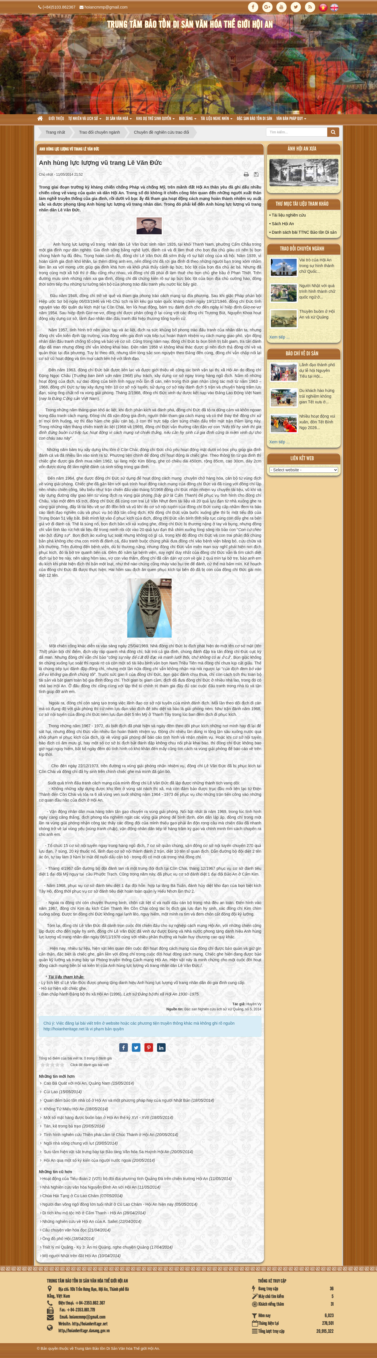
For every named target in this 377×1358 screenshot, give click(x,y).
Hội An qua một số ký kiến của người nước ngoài (87, 1160)
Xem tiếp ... (279, 337)
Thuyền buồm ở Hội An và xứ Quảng (317, 314)
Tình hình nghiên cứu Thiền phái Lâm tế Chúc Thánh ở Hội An (99, 1134)
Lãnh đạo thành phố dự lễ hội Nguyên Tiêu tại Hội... (317, 370)
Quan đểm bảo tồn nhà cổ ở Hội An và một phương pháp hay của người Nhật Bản (117, 1100)
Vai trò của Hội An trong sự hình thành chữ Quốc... (316, 266)
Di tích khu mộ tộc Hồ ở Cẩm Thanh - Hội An (82, 1213)
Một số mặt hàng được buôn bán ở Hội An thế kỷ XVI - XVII (96, 1117)
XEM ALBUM (304, 174)
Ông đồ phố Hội (56, 1238)
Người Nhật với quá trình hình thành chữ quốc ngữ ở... (317, 291)
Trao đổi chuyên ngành (302, 249)
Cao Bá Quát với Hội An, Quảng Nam (77, 1083)
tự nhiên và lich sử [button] (85, 120)
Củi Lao (51, 1091)
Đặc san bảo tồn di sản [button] (254, 119)
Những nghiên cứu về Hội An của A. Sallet (80, 1221)
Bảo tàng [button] (188, 120)
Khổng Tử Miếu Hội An (64, 1109)
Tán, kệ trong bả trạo (62, 1126)
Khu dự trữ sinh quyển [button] (155, 120)
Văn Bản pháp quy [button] (291, 120)
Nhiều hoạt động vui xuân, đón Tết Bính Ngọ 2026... (317, 422)
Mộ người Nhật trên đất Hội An (69, 1255)
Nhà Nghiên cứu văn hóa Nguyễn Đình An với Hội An (89, 1187)
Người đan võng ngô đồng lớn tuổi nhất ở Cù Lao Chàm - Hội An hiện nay (108, 1204)
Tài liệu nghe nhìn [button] (217, 120)
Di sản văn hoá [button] (119, 120)
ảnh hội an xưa (302, 149)
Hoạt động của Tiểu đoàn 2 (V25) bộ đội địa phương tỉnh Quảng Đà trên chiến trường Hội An (125, 1178)
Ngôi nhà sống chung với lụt (69, 1143)
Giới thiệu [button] (56, 119)
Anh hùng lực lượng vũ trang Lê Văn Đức (69, 149)
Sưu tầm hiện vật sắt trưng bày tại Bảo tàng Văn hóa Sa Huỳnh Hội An (106, 1151)
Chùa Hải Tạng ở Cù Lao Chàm (70, 1195)
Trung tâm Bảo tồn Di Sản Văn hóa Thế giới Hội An (117, 1348)
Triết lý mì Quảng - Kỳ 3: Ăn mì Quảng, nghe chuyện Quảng (95, 1247)
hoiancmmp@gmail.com (106, 7)
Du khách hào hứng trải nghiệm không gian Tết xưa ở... (317, 396)
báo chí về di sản (302, 353)
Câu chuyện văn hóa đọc (64, 1230)
